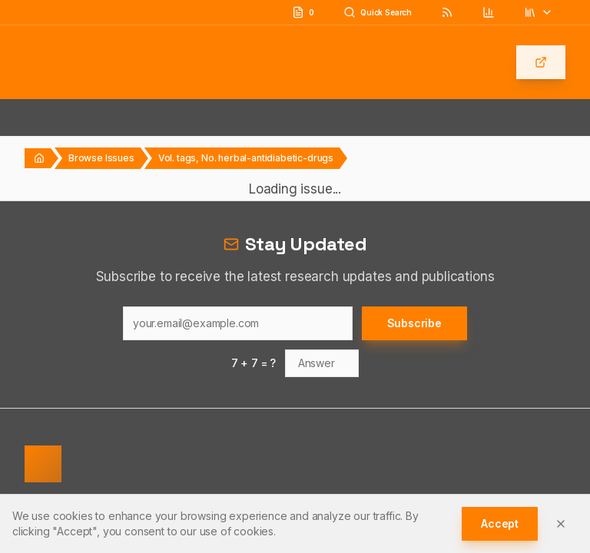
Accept (500, 523)
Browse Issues (101, 158)
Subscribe (414, 322)
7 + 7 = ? (254, 362)
